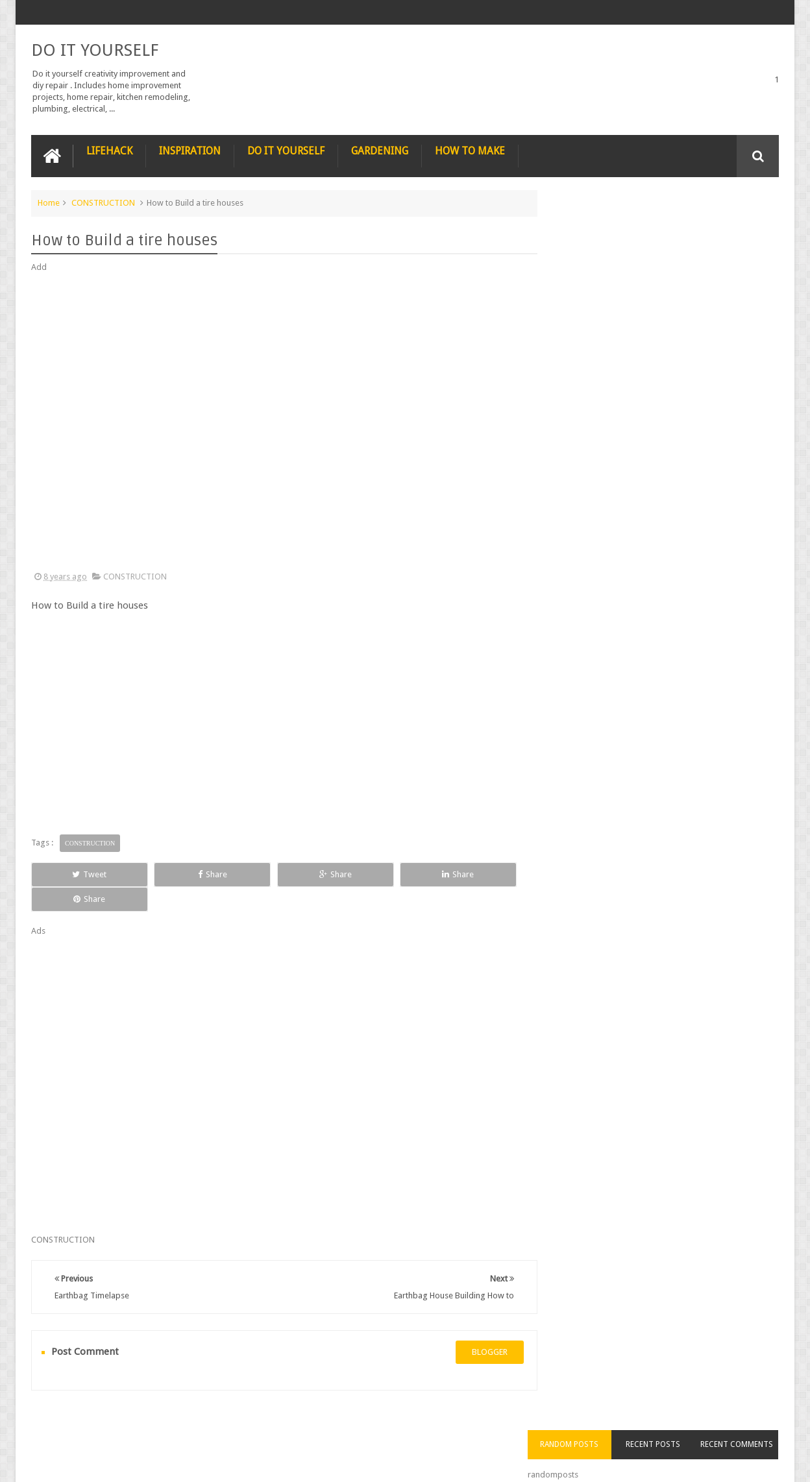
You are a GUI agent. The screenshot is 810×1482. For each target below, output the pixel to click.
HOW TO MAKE (470, 150)
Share (177, 874)
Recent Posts (666, 226)
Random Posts (592, 226)
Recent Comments (741, 226)
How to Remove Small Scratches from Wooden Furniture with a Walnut (685, 474)
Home (49, 202)
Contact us (746, 1422)
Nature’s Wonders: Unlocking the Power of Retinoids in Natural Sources (686, 393)
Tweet (78, 874)
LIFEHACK (109, 150)
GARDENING (379, 150)
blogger (477, 1327)
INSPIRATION (190, 150)
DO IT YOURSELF (94, 49)
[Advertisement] (277, 422)
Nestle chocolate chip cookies (680, 540)
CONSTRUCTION (103, 202)
